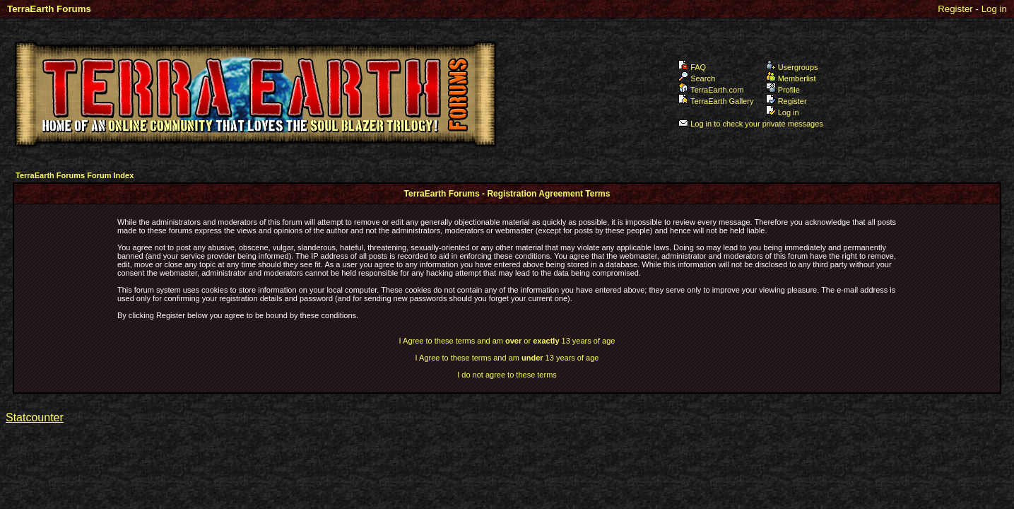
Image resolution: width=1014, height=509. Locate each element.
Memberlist (791, 78)
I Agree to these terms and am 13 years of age (507, 357)
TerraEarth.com (710, 90)
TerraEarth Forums (49, 9)
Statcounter (35, 417)
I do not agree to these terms (507, 374)
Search (696, 78)
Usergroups (792, 67)
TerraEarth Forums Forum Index (75, 175)
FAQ (692, 67)
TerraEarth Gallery (715, 101)
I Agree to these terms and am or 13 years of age (507, 341)
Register (955, 9)
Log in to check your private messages (750, 123)
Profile (783, 90)
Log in (994, 9)
